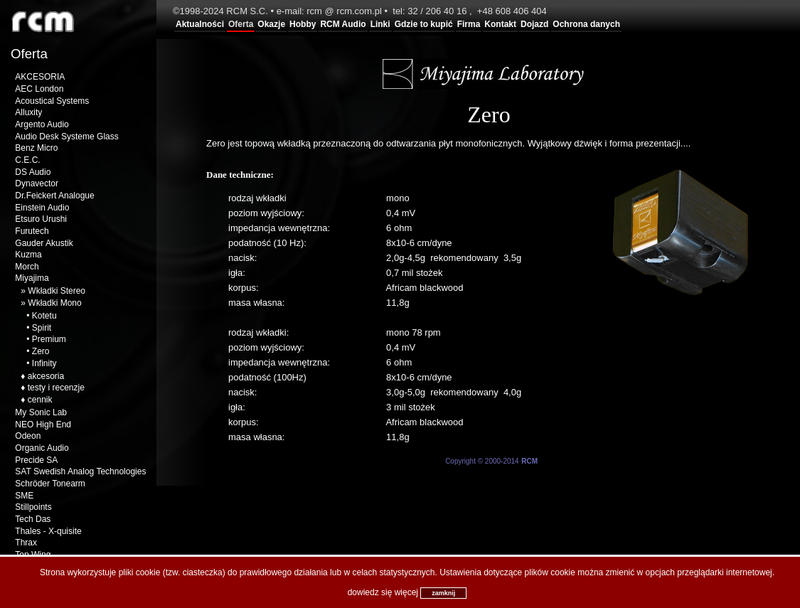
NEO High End (43, 425)
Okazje (271, 24)
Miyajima (31, 278)
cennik (40, 400)
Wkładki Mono (54, 303)
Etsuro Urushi (41, 219)
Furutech (31, 231)
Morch (26, 267)
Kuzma (28, 255)
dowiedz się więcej (383, 592)
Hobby (302, 24)
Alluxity (28, 112)
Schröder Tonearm (50, 484)
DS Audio (32, 172)
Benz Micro (36, 148)
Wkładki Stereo (56, 291)
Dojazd (534, 24)
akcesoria (46, 376)
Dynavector (36, 183)
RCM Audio (343, 24)
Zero (41, 351)
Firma (469, 24)
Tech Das (32, 519)
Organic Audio (41, 448)
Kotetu (44, 316)
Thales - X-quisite (48, 531)
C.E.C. (27, 160)
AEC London (39, 89)
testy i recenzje (56, 388)
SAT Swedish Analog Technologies (80, 471)
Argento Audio (41, 124)
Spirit (41, 328)
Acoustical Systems (52, 101)
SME (24, 496)
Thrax (26, 543)
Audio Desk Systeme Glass (66, 137)
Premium (49, 339)
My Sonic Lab (41, 412)
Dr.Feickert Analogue (54, 196)
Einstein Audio (42, 208)
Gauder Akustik (44, 243)
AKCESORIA (40, 77)
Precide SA (36, 460)
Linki (380, 24)
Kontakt (500, 24)
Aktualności (200, 24)
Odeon (28, 436)
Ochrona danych (586, 24)
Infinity (44, 363)
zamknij (443, 593)
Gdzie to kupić (424, 24)
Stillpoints (33, 507)
